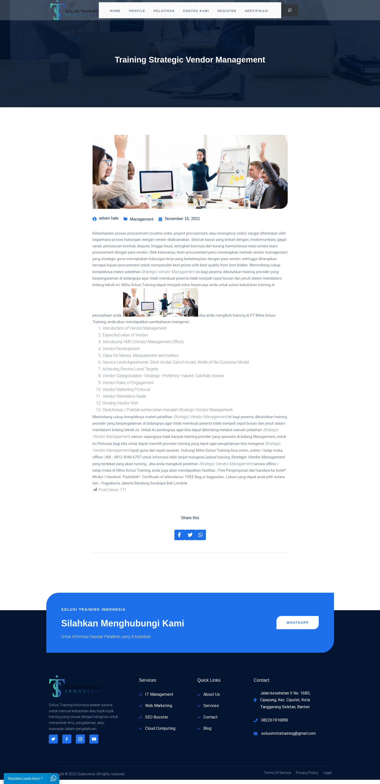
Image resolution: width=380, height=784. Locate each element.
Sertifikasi (261, 11)
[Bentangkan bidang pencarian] (289, 11)
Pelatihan (164, 11)
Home (112, 11)
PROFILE (136, 11)
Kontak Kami (198, 11)
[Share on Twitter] (190, 539)
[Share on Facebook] (179, 539)
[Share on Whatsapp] (200, 539)
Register (230, 11)
